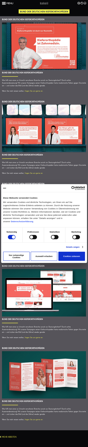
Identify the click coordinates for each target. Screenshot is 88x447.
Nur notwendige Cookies (16, 256)
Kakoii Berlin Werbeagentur (44, 4)
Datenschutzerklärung (22, 221)
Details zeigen (72, 247)
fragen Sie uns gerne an (34, 91)
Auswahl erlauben (43, 256)
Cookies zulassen (71, 256)
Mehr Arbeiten (9, 437)
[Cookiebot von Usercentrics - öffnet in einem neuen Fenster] (73, 188)
